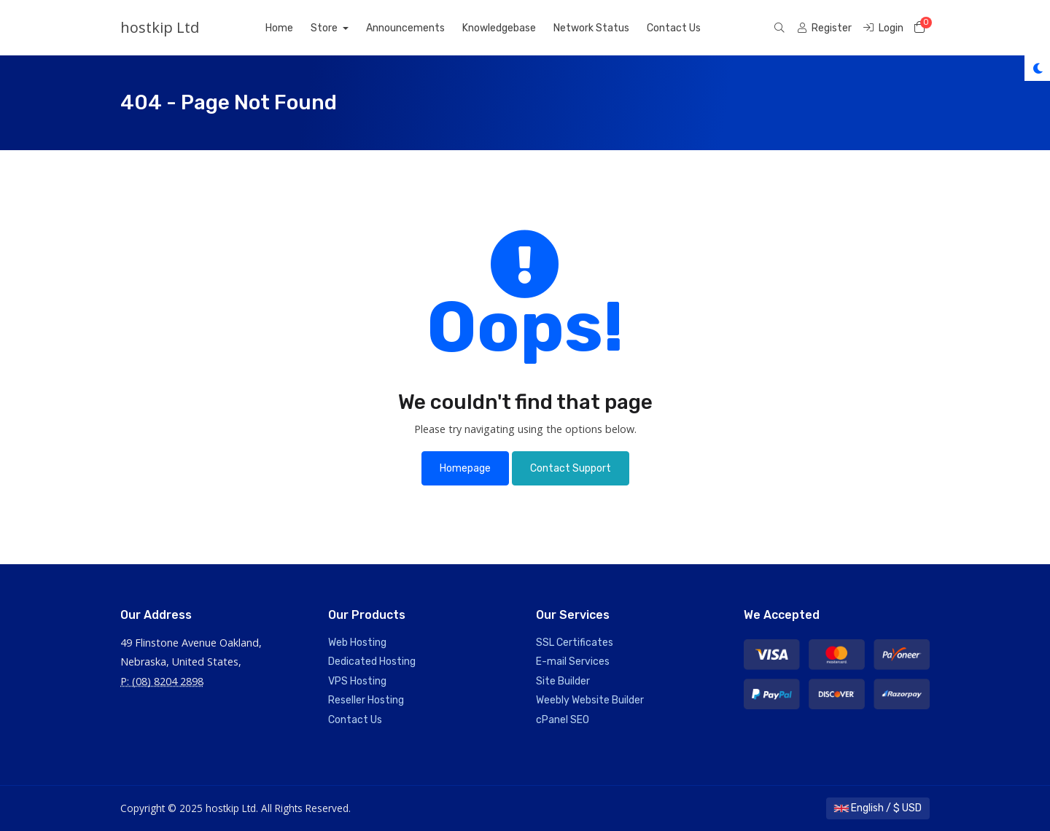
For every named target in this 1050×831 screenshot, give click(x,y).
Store (325, 28)
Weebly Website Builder (590, 700)
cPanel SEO (562, 720)
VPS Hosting (357, 681)
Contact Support (570, 468)
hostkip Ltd (159, 27)
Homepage (465, 468)
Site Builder (563, 681)
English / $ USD (878, 808)
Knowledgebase (499, 28)
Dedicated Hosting (372, 661)
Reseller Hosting (366, 700)
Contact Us (674, 28)
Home (279, 28)
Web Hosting (357, 642)
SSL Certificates (574, 642)
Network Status (591, 28)
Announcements (405, 28)
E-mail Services (573, 661)
